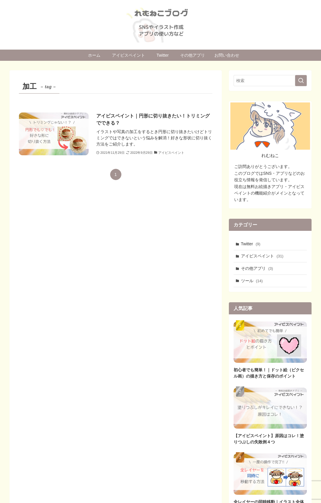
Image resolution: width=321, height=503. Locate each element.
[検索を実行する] (301, 80)
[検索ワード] (270, 80)
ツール (252, 280)
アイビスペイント (262, 256)
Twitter (250, 243)
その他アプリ (257, 268)
